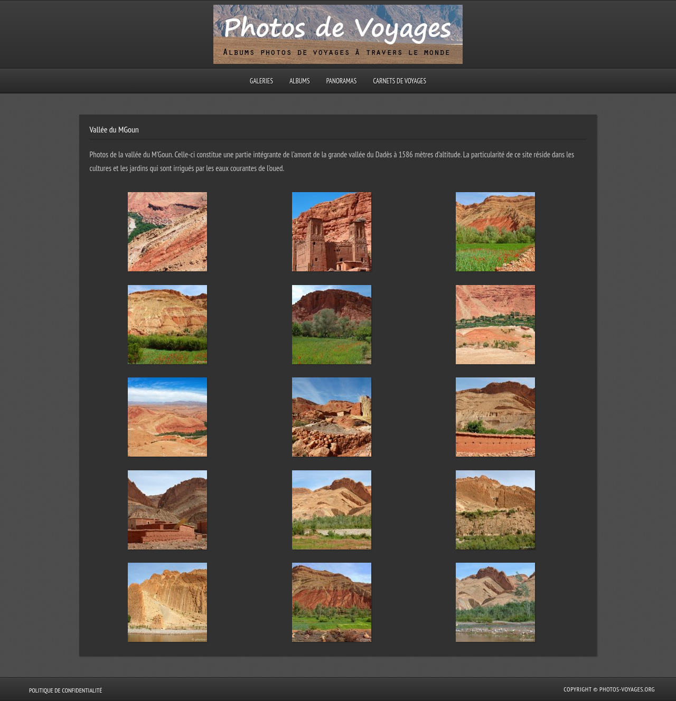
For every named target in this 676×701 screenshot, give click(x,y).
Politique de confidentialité (65, 690)
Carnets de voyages (399, 81)
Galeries (261, 81)
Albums (299, 81)
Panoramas (341, 81)
